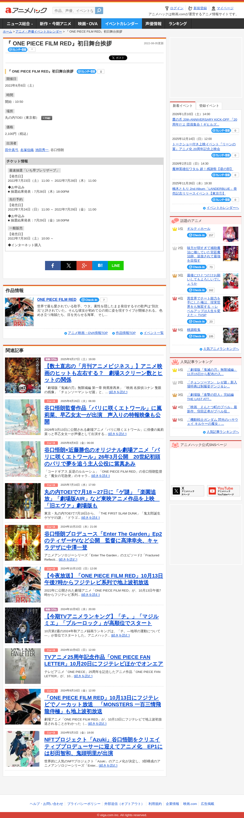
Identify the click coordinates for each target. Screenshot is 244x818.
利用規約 (155, 804)
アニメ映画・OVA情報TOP (88, 333)
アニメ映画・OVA (87, 23)
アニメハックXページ (187, 490)
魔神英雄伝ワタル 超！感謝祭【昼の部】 (202, 169)
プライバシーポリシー (84, 804)
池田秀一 (42, 150)
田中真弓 (11, 150)
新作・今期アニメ (55, 23)
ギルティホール (198, 228)
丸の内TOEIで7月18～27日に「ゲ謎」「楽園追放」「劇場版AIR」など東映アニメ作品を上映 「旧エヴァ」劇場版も (102, 499)
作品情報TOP (126, 333)
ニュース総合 (19, 23)
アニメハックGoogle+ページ (223, 490)
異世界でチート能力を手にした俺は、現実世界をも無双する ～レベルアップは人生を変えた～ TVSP (203, 307)
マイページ (225, 8)
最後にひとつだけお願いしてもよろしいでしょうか (203, 279)
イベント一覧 (154, 333)
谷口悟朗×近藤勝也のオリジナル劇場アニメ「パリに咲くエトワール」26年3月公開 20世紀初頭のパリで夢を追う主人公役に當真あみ (102, 456)
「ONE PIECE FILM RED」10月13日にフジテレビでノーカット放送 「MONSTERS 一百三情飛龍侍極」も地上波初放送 (102, 704)
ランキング (178, 23)
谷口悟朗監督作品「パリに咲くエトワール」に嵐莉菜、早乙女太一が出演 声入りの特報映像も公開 (103, 415)
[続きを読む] (118, 392)
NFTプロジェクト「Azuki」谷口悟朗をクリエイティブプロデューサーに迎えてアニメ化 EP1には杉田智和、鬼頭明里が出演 (103, 746)
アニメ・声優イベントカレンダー (121, 23)
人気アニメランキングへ (221, 349)
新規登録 (200, 8)
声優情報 (153, 23)
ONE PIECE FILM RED (56, 300)
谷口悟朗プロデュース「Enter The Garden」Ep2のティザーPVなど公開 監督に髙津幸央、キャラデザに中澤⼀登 (103, 540)
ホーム (7, 31)
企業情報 (172, 804)
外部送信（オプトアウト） (124, 804)
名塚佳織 (27, 150)
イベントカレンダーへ (223, 208)
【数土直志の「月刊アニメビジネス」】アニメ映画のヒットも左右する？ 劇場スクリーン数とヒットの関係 (103, 373)
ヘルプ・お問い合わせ (46, 804)
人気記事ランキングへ (223, 432)
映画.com (190, 804)
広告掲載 (207, 804)
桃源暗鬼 (193, 330)
